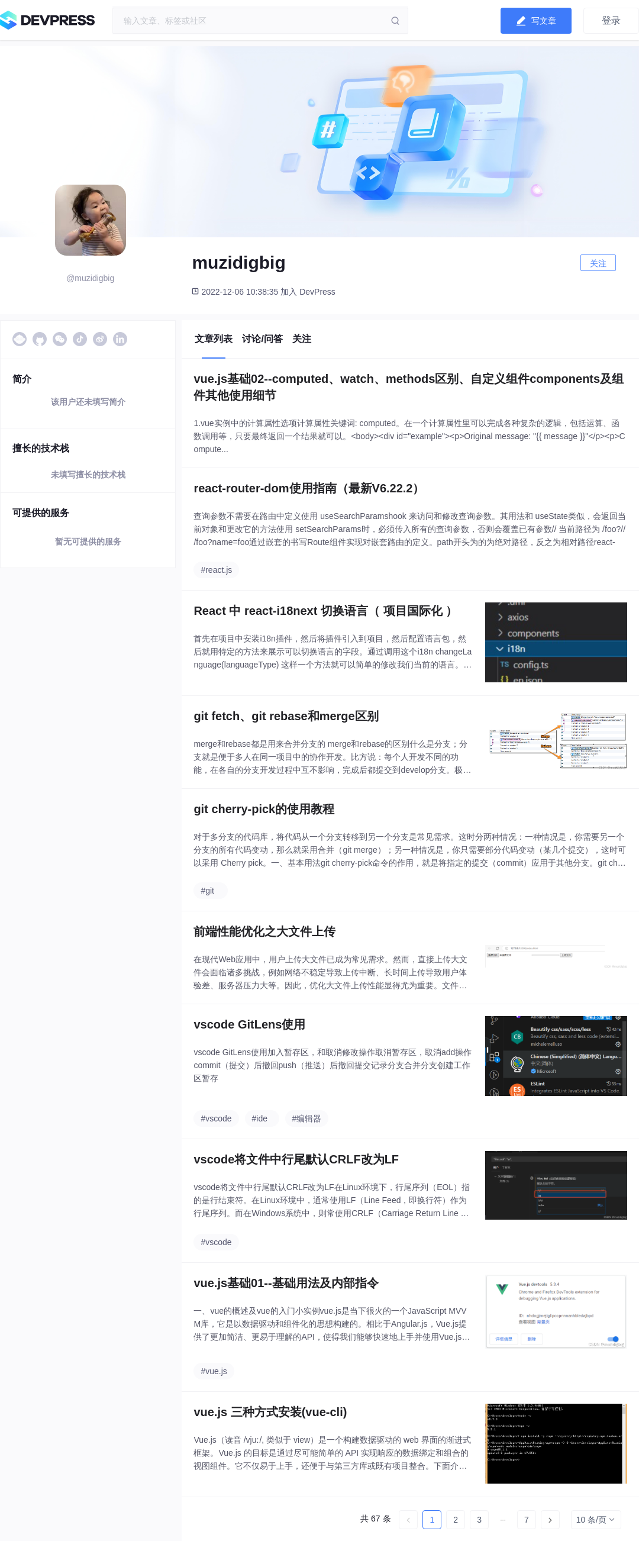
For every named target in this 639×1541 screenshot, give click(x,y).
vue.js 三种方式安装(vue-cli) (270, 1412)
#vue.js (214, 1371)
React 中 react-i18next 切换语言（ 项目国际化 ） (325, 610)
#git (207, 890)
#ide (259, 1118)
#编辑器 (307, 1118)
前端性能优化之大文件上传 (264, 931)
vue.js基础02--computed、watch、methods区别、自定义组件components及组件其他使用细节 (408, 387)
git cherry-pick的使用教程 (263, 808)
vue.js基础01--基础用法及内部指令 (285, 1282)
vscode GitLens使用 (249, 1024)
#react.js (216, 570)
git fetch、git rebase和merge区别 (285, 716)
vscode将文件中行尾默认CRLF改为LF (296, 1159)
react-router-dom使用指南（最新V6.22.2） (308, 488)
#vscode (216, 1118)
